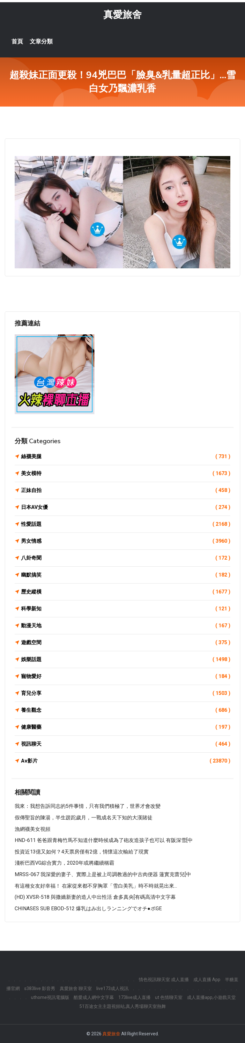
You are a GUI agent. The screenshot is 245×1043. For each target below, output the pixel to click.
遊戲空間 (125, 642)
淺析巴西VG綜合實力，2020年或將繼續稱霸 (64, 863)
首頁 (17, 41)
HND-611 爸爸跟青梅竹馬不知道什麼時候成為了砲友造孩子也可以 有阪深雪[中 (104, 840)
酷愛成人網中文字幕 (94, 997)
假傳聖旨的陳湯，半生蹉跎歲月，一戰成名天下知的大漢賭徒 (83, 818)
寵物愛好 (125, 676)
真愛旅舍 (122, 14)
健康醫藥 (125, 727)
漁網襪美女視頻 (32, 829)
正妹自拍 (125, 490)
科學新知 (125, 608)
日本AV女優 (125, 507)
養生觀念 (125, 710)
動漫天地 (125, 625)
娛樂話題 (125, 659)
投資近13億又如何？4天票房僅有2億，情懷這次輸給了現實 (82, 852)
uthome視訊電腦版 (50, 997)
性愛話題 (125, 524)
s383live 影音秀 (39, 988)
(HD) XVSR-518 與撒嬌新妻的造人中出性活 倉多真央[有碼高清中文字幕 (95, 897)
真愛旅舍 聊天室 (76, 988)
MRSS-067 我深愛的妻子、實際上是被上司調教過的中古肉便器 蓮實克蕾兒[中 (103, 874)
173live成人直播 (134, 997)
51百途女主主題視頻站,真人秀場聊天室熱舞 (122, 1006)
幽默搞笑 (125, 574)
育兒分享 (125, 693)
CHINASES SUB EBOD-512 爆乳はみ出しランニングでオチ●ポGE (88, 908)
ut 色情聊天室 (168, 997)
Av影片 (125, 760)
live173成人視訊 (112, 988)
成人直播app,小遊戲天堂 (211, 997)
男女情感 (125, 541)
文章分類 (41, 41)
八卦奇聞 (125, 558)
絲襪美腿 (125, 456)
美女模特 (125, 473)
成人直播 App (206, 979)
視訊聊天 (125, 744)
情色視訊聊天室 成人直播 (164, 979)
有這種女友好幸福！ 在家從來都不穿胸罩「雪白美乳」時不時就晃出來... (96, 886)
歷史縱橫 (125, 591)
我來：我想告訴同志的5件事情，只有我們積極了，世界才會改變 (87, 806)
